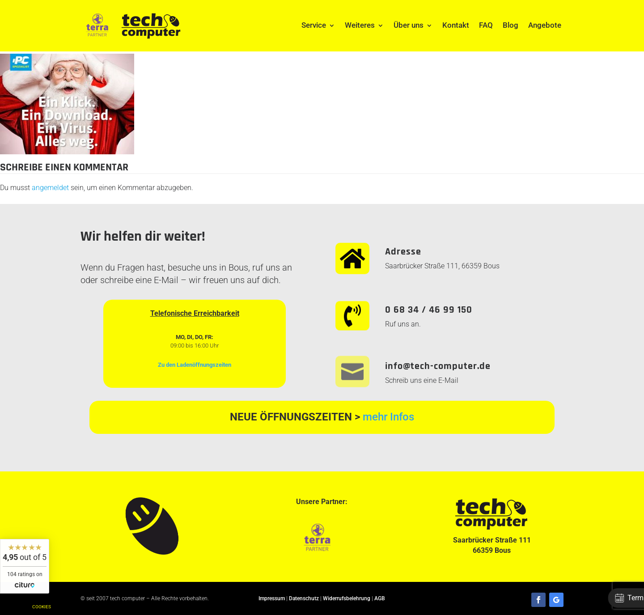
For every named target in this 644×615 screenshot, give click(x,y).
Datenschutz (304, 598)
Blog (510, 25)
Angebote (544, 25)
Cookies (41, 606)
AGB (379, 598)
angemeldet (50, 187)
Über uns (409, 25)
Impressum (271, 598)
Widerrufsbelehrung (346, 598)
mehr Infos (388, 417)
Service (313, 25)
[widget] (24, 566)
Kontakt (455, 25)
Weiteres (360, 25)
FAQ (486, 25)
